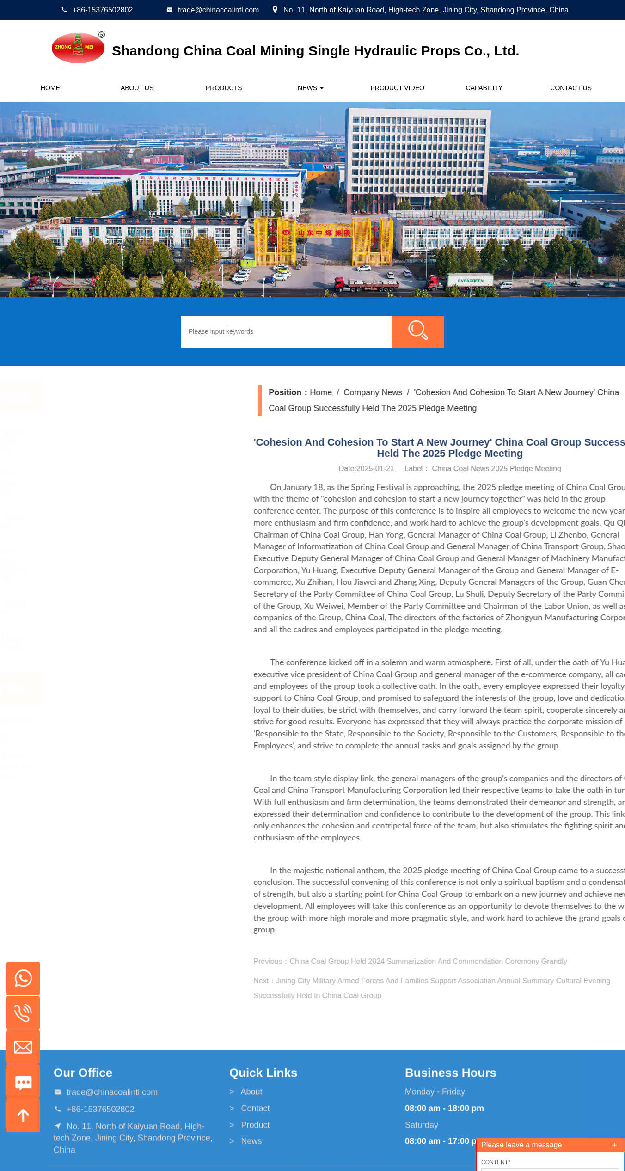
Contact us (571, 88)
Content (495, 1162)
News (311, 88)
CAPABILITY (484, 88)
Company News (526, 392)
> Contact (249, 1164)
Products (224, 88)
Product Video (397, 88)
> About (246, 1148)
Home (50, 88)
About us (137, 88)
